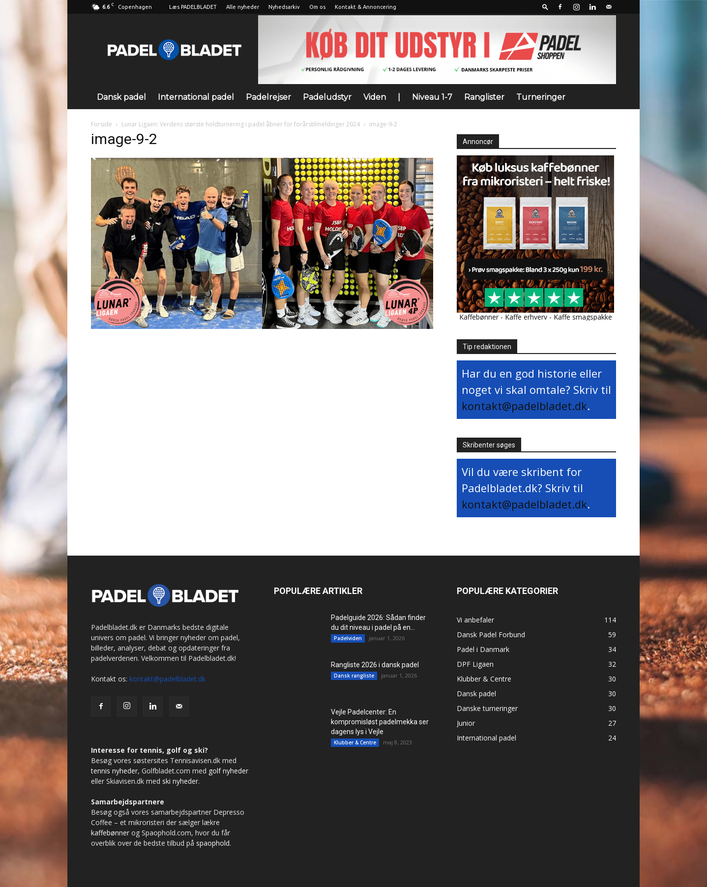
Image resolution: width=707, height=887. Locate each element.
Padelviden (348, 638)
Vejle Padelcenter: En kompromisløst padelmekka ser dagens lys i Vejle (380, 722)
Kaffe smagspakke (583, 317)
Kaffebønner (479, 317)
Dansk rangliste (354, 675)
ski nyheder (180, 781)
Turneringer (540, 97)
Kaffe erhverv (526, 317)
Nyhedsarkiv (284, 7)
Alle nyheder (242, 7)
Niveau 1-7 (432, 97)
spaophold (213, 843)
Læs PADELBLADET (193, 7)
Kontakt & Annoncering (365, 7)
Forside (101, 124)
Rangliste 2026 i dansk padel (375, 665)
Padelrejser (268, 97)
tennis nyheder (114, 770)
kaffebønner (110, 832)
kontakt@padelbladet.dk (524, 405)
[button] (545, 6)
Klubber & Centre (355, 742)
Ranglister (484, 97)
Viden (374, 97)
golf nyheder (228, 770)
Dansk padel (121, 97)
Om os (317, 7)
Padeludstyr (327, 97)
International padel (196, 97)
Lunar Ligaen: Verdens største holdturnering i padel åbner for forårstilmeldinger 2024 (240, 124)
